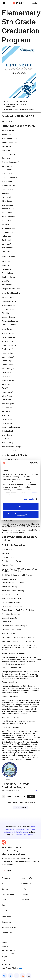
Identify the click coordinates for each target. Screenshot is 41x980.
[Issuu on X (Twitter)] (16, 975)
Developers (6, 922)
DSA (3, 961)
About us (5, 883)
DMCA (4, 957)
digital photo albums (20, 832)
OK (20, 506)
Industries (25, 900)
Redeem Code (7, 933)
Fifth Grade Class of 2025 (16, 104)
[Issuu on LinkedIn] (10, 975)
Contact (5, 910)
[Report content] (37, 790)
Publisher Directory (9, 927)
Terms (4, 943)
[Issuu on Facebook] (4, 975)
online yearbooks (22, 829)
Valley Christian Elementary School (20, 109)
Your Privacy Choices (12, 968)
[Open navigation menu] (4, 3)
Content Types (27, 883)
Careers (5, 889)
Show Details (29, 499)
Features (24, 889)
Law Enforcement (9, 950)
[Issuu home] (18, 3)
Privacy (5, 946)
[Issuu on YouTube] (28, 975)
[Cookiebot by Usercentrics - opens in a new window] (29, 463)
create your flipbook (25, 835)
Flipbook (24, 894)
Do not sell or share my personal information (20, 515)
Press (4, 900)
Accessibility (7, 964)
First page (6, 779)
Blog (3, 905)
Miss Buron (10, 107)
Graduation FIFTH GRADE (16, 101)
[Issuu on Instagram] (22, 975)
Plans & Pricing (8, 894)
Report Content (8, 953)
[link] (34, 3)
